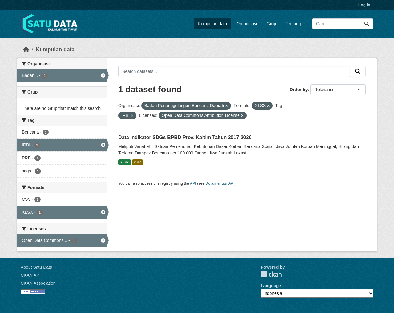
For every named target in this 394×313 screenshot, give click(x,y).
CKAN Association (38, 283)
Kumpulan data (212, 23)
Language (271, 285)
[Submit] (366, 23)
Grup (271, 23)
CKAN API (31, 275)
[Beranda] (26, 49)
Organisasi (246, 23)
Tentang (293, 23)
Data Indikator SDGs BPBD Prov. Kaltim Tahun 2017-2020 (184, 137)
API (193, 183)
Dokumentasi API (220, 183)
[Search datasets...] (342, 23)
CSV (137, 162)
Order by (299, 89)
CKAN (271, 274)
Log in (364, 4)
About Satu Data (36, 267)
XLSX (124, 162)
